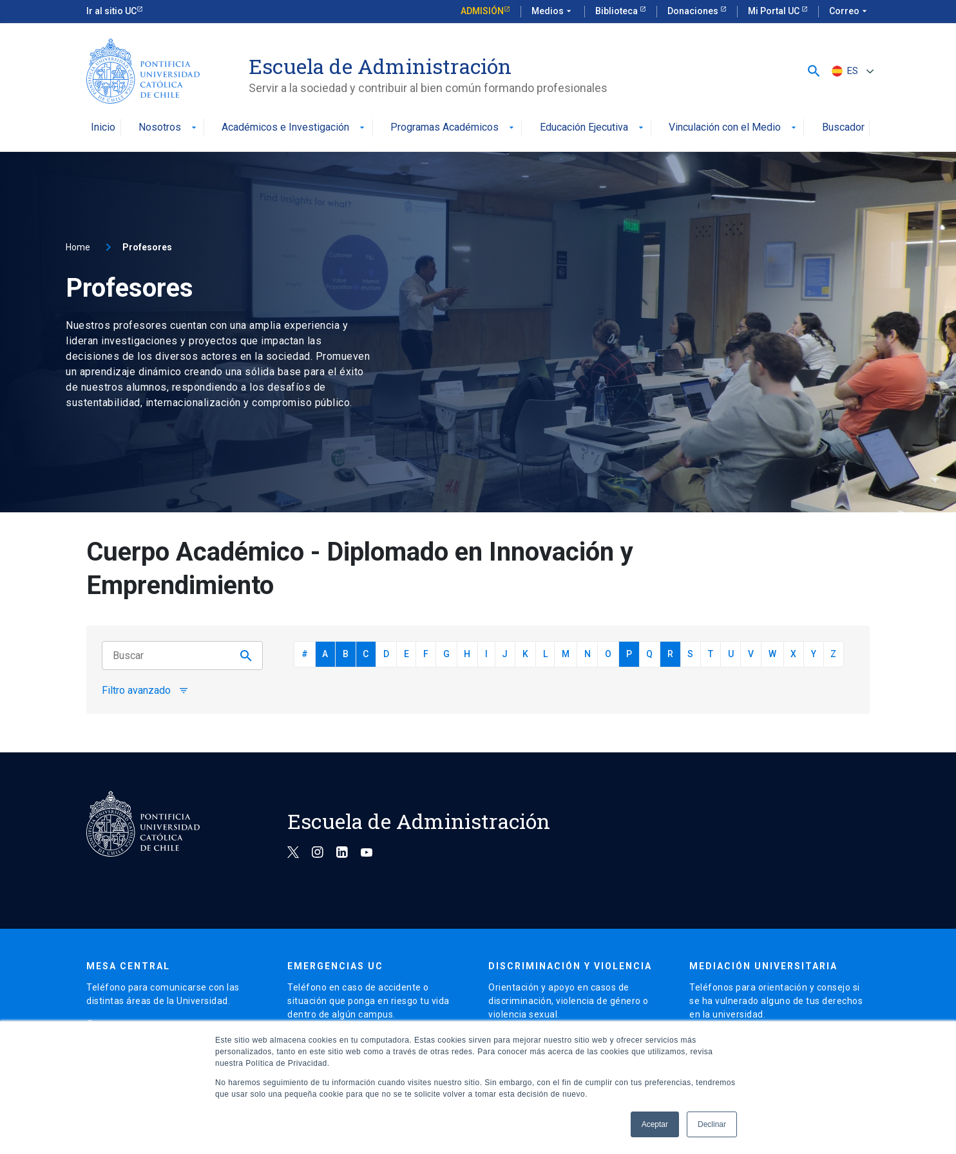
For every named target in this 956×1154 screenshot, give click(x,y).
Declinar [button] (712, 1124)
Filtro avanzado (145, 690)
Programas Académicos (453, 127)
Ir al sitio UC (111, 11)
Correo (849, 11)
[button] (814, 71)
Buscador (843, 127)
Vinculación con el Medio (734, 127)
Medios (552, 11)
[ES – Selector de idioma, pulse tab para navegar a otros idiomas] (851, 71)
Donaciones (693, 11)
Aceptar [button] (655, 1124)
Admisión (482, 11)
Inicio (103, 127)
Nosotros (169, 127)
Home (78, 247)
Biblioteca (617, 11)
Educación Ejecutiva (593, 127)
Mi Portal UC (774, 11)
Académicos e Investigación (294, 127)
